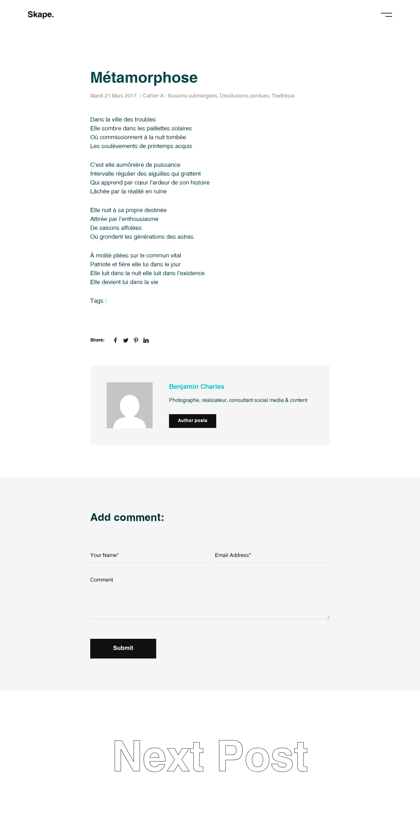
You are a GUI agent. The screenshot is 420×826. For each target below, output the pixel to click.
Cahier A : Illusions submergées (180, 96)
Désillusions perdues (244, 96)
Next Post (210, 758)
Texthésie (283, 96)
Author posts (192, 420)
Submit (123, 648)
